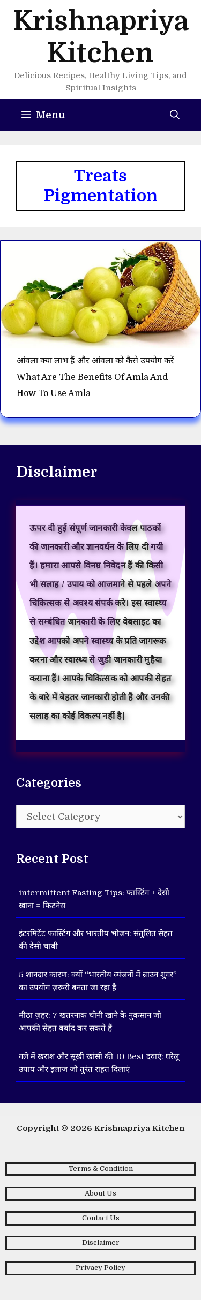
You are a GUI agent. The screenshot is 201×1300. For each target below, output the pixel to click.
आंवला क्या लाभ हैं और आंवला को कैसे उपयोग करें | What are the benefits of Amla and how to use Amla (97, 377)
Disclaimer (101, 1242)
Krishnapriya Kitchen (139, 1128)
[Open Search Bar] (174, 115)
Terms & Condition (101, 1169)
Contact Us (101, 1218)
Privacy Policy (100, 1268)
